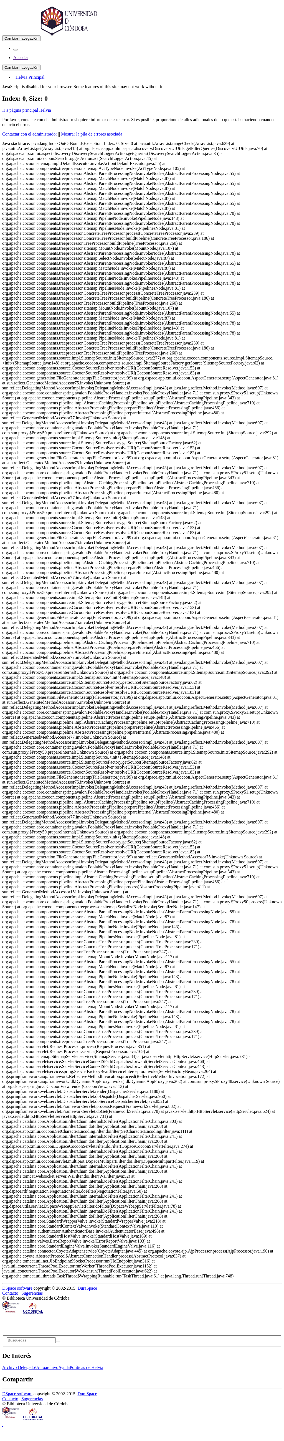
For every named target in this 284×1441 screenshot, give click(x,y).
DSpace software (17, 1288)
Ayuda (64, 1367)
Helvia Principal (30, 77)
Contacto (10, 1293)
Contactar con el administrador (29, 134)
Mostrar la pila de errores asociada (91, 134)
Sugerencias (32, 1293)
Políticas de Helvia (86, 1367)
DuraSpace (87, 1288)
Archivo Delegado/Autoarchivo (30, 1367)
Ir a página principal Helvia (26, 110)
